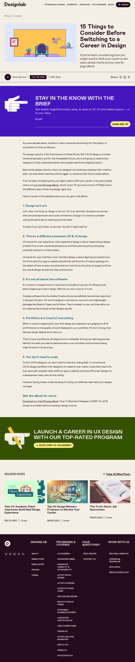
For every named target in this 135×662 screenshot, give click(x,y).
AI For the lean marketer (65, 637)
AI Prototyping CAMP (65, 589)
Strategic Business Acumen (66, 611)
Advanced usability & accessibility (64, 567)
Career (18, 16)
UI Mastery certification (64, 619)
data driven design (67, 596)
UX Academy (63, 553)
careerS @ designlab (114, 560)
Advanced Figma (66, 559)
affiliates (114, 567)
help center (90, 553)
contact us (89, 559)
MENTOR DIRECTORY (119, 572)
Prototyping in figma (65, 603)
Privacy (36, 570)
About (35, 553)
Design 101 (62, 631)
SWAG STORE (38, 559)
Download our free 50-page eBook (41, 401)
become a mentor (119, 553)
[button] (55, 4)
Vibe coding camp (66, 626)
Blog (7, 16)
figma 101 (62, 650)
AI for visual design (64, 576)
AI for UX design (65, 583)
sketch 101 (62, 645)
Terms (35, 575)
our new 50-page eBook (46, 185)
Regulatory (38, 564)
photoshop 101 (65, 655)
